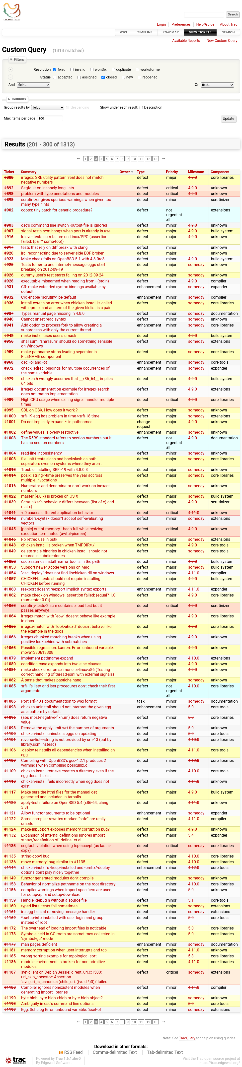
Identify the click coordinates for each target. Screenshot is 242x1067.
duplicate (123, 69)
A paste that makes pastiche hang (51, 680)
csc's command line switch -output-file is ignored (64, 225)
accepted (65, 77)
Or (197, 85)
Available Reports (186, 41)
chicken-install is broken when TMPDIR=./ (57, 545)
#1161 (10, 911)
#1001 (10, 421)
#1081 (10, 669)
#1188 (10, 987)
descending (80, 107)
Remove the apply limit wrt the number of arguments (67, 728)
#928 (8, 281)
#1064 (10, 616)
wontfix (101, 69)
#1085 (10, 686)
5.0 (191, 707)
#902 (8, 210)
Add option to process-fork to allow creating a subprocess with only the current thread (61, 327)
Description (151, 107)
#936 (8, 303)
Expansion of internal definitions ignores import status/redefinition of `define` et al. (63, 837)
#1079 (10, 658)
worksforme (150, 69)
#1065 (10, 626)
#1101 (10, 739)
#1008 (10, 459)
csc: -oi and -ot (34, 362)
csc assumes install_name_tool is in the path (60, 561)
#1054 (10, 573)
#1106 (10, 750)
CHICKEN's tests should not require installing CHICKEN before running (60, 581)
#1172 (10, 928)
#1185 (10, 956)
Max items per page (19, 118)
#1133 (10, 845)
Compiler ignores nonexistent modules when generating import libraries (60, 990)
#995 (8, 410)
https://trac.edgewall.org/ (219, 1063)
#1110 (10, 781)
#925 (8, 264)
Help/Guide (205, 24)
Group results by (17, 107)
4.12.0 (193, 760)
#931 (8, 286)
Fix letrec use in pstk (39, 539)
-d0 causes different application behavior (57, 512)
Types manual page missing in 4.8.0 (53, 313)
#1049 (10, 551)
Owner (125, 172)
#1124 (10, 829)
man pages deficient (39, 944)
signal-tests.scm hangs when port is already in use (65, 231)
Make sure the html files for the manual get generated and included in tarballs (59, 794)
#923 (8, 259)
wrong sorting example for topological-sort (59, 956)
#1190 (10, 998)
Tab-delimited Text (165, 1052)
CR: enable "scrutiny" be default (48, 297)
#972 (8, 368)
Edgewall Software (56, 1063)
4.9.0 (192, 177)
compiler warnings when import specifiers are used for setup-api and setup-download (66, 892)
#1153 (10, 884)
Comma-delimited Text (115, 1052)
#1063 (10, 605)
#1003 (10, 438)
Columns (19, 99)
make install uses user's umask (48, 335)
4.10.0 (193, 658)
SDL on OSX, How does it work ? (49, 410)
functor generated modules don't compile (57, 878)
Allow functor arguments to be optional (55, 813)
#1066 (10, 637)
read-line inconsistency (41, 453)
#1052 (10, 561)
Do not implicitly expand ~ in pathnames (56, 421)
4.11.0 (193, 512)
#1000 (10, 416)
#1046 (10, 539)
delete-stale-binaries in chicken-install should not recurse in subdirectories (64, 553)
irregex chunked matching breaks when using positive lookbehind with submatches (61, 639)
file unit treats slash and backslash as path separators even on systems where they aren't (61, 461)
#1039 (10, 502)
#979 (8, 378)
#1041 (10, 512)
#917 (8, 247)
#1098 (10, 728)
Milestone (196, 172)
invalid (80, 69)
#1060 (10, 589)
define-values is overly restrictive (50, 432)
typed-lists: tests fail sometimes (49, 906)
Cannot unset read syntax (43, 319)
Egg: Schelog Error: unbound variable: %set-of (61, 1009)
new (129, 77)
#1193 (10, 1003)
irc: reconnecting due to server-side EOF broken (62, 253)
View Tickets (200, 32)
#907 (8, 231)
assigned (89, 77)
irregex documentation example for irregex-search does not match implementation (65, 391)
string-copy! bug (35, 856)
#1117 (10, 792)
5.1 (191, 900)
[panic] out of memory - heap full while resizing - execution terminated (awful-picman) (63, 531)
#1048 (10, 545)
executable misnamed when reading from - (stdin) (65, 281)
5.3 (191, 956)
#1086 (10, 701)
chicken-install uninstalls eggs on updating (58, 733)
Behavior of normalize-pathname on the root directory (68, 884)
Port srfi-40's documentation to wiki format (59, 701)
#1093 (10, 707)
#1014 (10, 475)
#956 (8, 341)
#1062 (10, 595)
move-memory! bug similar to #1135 (53, 862)
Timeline (145, 32)
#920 (8, 253)
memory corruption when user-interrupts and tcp (64, 950)
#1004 (10, 453)
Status (45, 77)
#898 (8, 199)
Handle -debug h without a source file (54, 900)
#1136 (10, 862)
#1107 (10, 760)
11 (141, 159)
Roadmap (170, 32)
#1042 (10, 518)
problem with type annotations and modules (60, 193)
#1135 (10, 856)
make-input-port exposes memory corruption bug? (65, 829)
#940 (8, 319)
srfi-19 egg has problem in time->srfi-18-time (60, 416)
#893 (8, 193)
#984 (8, 389)
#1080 (10, 664)
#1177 (10, 944)
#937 (8, 313)
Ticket (9, 172)
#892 (8, 188)
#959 (8, 351)
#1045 (10, 529)
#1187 (10, 972)
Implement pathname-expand (47, 658)
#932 (8, 297)
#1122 (10, 818)
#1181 (10, 950)
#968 (8, 362)
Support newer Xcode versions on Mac (55, 567)
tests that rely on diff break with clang (54, 247)
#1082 (10, 680)
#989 (8, 399)
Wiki (123, 32)
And (11, 85)
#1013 (10, 469)
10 (134, 159)
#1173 (10, 934)
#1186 (10, 961)
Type (141, 172)
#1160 (10, 906)
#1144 (10, 867)
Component (220, 172)
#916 (8, 236)
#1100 (10, 733)
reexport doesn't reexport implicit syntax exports (63, 589)
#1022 (10, 496)
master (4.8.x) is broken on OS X (49, 496)
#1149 (10, 878)
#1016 (10, 485)
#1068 (10, 647)
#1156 (10, 889)
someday (196, 264)
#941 (8, 325)
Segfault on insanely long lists (47, 188)
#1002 (10, 432)
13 (155, 159)
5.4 (191, 835)
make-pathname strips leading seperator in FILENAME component (59, 354)
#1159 (10, 900)
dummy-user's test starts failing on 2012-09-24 (62, 275)
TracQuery (187, 1038)
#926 (8, 275)
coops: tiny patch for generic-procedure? (56, 210)
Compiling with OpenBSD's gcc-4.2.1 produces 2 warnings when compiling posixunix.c (63, 763)
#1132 (10, 835)
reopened (150, 77)
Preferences (181, 24)
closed (111, 77)
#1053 (10, 567)
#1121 (10, 813)
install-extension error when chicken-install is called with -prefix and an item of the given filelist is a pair (66, 305)
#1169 (10, 917)
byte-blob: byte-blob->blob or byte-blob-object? (62, 998)
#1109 (10, 771)
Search (228, 32)
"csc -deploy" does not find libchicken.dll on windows (67, 573)
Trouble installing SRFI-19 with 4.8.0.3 (54, 469)
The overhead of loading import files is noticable (63, 928)
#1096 (10, 717)
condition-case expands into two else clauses (61, 664)
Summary (28, 172)
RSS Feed (73, 1052)
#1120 (10, 802)
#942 (8, 335)
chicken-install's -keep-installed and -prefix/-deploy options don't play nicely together (65, 870)
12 (148, 159)
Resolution (42, 69)
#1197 (10, 1009)
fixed (62, 69)
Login (161, 24)
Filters (19, 60)
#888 (8, 177)
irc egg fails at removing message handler (58, 911)
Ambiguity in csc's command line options (57, 1003)
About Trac (229, 24)
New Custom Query (222, 41)
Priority (172, 172)
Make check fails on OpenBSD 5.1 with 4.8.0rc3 (63, 259)
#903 (8, 225)
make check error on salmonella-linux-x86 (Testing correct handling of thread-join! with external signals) (67, 672)
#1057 (10, 578)
